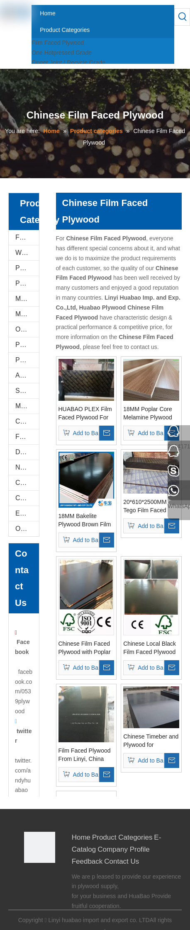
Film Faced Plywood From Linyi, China (84, 754)
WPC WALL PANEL (27, 252)
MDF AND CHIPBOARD (27, 313)
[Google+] (42, 877)
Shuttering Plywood (27, 390)
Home (81, 837)
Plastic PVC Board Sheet (27, 359)
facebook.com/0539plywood (23, 691)
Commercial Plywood (27, 421)
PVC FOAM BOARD (27, 283)
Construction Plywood (27, 482)
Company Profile (123, 849)
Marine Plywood (27, 405)
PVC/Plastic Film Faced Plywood (27, 344)
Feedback (87, 861)
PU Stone (27, 267)
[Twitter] (29, 888)
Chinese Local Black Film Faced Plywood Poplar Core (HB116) (150, 648)
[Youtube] (42, 888)
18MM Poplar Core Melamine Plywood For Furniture (147, 413)
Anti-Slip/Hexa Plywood (27, 375)
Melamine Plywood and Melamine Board (27, 298)
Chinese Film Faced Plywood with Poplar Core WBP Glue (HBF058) (84, 648)
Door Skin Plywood (27, 451)
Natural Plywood (27, 467)
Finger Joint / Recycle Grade (68, 62)
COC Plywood (27, 497)
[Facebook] (29, 877)
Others (25, 528)
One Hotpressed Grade (62, 52)
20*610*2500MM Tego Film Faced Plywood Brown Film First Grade (149, 506)
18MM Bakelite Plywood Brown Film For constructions (84, 520)
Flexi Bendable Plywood (27, 436)
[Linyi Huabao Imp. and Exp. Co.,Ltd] (39, 847)
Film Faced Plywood (58, 42)
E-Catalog (27, 513)
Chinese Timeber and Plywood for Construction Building (150, 741)
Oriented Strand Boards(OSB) (27, 329)
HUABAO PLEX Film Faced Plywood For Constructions (85, 413)
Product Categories (122, 837)
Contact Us (121, 861)
